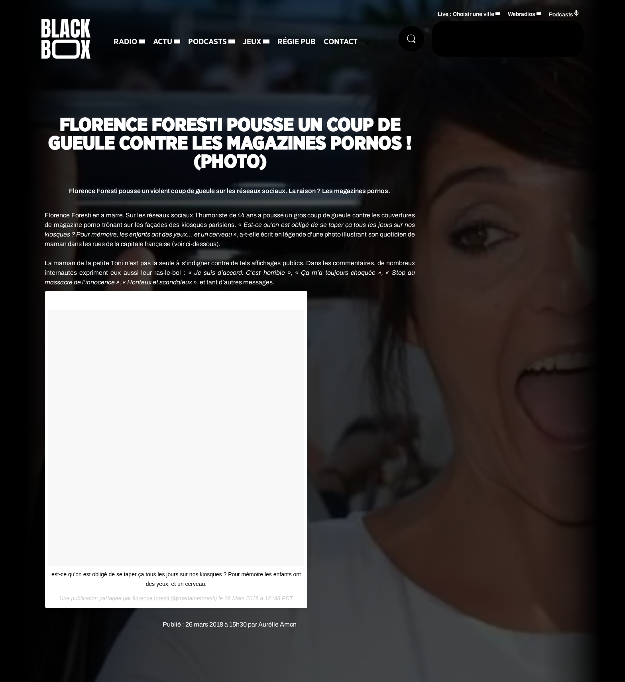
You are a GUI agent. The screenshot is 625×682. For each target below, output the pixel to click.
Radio (125, 42)
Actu (162, 42)
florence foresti (151, 598)
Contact (341, 42)
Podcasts (207, 42)
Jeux (252, 42)
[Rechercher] (411, 38)
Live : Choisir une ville (466, 14)
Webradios (521, 14)
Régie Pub (296, 42)
